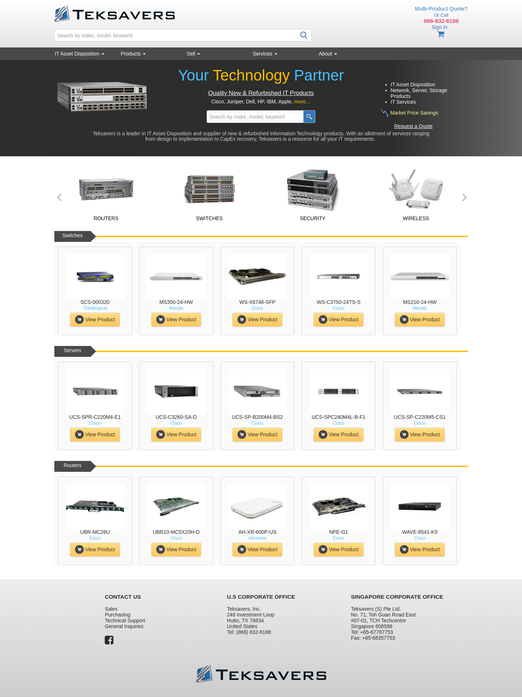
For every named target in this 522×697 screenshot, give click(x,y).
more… (302, 101)
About (328, 54)
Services (265, 54)
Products (133, 54)
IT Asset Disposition (79, 54)
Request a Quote (413, 126)
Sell (193, 54)
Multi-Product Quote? (441, 8)
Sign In (439, 27)
